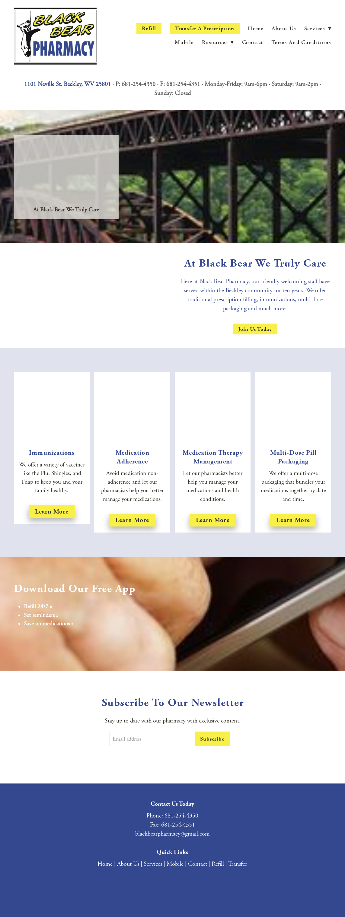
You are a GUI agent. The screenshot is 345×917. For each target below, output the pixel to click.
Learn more (52, 511)
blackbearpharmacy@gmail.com (172, 834)
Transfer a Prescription (204, 28)
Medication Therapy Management (213, 457)
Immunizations (52, 453)
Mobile (184, 42)
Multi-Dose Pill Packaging (293, 457)
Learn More (132, 520)
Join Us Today (255, 329)
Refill (149, 28)
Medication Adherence (132, 457)
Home (256, 28)
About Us (284, 28)
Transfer (237, 864)
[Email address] (150, 739)
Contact (253, 42)
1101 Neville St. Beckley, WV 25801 (67, 84)
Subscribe (212, 739)
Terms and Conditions (301, 42)
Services (153, 864)
